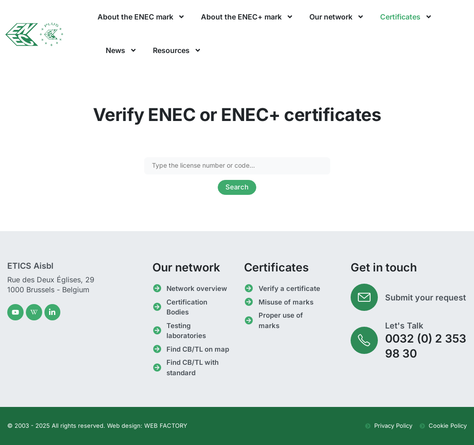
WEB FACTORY (165, 426)
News (121, 50)
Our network (336, 17)
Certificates (406, 17)
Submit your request (425, 297)
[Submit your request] (364, 297)
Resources (177, 50)
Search (237, 187)
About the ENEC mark (141, 17)
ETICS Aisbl (30, 266)
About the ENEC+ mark (247, 17)
